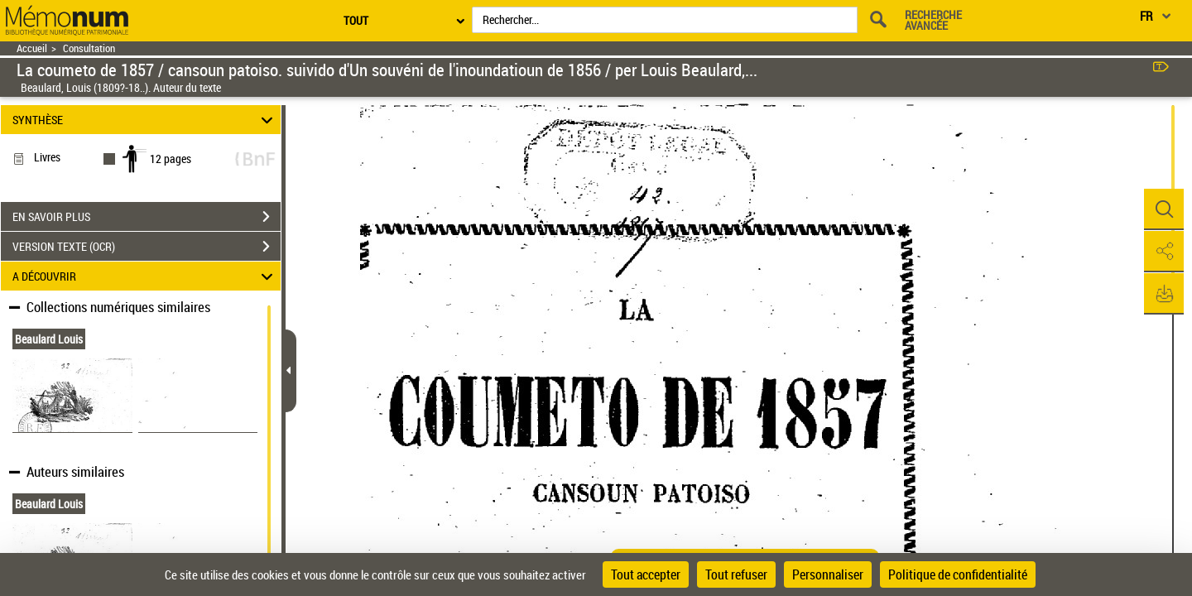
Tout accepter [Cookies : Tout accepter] (645, 574)
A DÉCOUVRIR (145, 276)
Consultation (89, 48)
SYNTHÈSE (145, 119)
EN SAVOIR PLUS (146, 216)
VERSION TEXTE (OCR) (146, 246)
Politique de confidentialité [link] (957, 574)
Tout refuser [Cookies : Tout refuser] (736, 574)
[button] (1163, 209)
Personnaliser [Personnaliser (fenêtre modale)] (827, 574)
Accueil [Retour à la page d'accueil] (32, 48)
